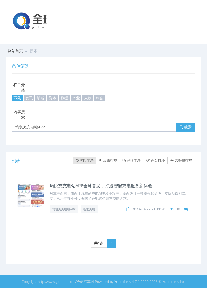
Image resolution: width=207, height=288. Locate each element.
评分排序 (155, 160)
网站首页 (15, 50)
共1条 (99, 243)
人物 (88, 97)
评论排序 (131, 160)
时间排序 (85, 160)
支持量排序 (181, 160)
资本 (52, 97)
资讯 (29, 97)
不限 (17, 97)
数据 (64, 97)
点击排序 (108, 160)
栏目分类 (19, 87)
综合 (99, 97)
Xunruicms (122, 281)
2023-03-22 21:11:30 (148, 209)
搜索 (186, 126)
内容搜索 (19, 114)
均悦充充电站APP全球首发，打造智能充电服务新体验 (101, 186)
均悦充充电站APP (64, 209)
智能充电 (89, 209)
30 (178, 209)
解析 (40, 97)
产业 (76, 97)
